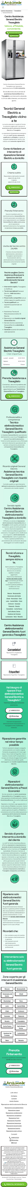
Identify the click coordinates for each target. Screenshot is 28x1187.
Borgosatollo (17, 593)
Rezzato (20, 616)
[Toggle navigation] (3, 7)
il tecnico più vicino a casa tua (13, 579)
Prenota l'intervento (14, 1184)
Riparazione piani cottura (14, 1131)
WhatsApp (14, 36)
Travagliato (17, 11)
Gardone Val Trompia (14, 614)
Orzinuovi (11, 604)
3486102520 (14, 187)
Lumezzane (9, 616)
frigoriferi (14, 671)
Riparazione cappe (14, 1110)
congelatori (14, 649)
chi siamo (14, 1096)
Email (14, 1143)
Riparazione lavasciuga (14, 1123)
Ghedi (8, 598)
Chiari (20, 601)
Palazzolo (11, 606)
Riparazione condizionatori (14, 1113)
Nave (15, 616)
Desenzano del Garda (14, 596)
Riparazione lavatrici (14, 1128)
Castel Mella (14, 601)
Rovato (17, 606)
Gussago (17, 604)
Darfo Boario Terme (14, 611)
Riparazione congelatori (14, 1115)
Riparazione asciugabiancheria (14, 1108)
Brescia (10, 593)
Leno (7, 601)
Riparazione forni (14, 1118)
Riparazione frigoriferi (14, 1120)
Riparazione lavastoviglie (14, 1126)
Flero (20, 598)
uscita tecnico (14, 1101)
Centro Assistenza (6, 11)
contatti (14, 1098)
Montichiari (14, 598)
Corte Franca (18, 609)
